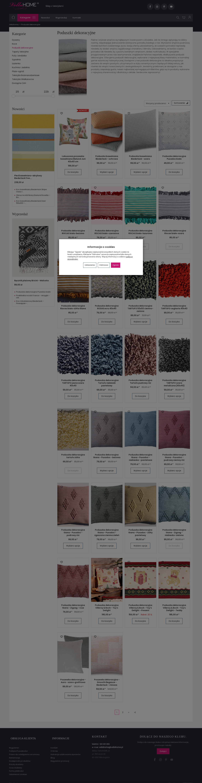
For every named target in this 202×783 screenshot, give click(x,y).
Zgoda (116, 265)
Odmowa (103, 265)
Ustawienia (90, 265)
